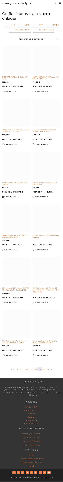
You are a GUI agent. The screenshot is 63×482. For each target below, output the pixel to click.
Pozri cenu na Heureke (12, 86)
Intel (38, 445)
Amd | (33, 445)
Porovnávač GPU (31, 410)
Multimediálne (43, 30)
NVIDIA (23, 25)
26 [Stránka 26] (27, 369)
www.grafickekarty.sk (16, 3)
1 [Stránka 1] (14, 369)
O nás (31, 455)
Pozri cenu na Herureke (44, 298)
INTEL (38, 25)
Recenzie (31, 417)
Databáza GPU (31, 407)
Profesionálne (20, 30)
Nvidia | (26, 445)
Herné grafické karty (31, 434)
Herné (52, 25)
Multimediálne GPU (31, 441)
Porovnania (31, 420)
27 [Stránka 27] (31, 369)
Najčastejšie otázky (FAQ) (31, 462)
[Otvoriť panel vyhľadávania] (55, 3)
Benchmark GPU (31, 423)
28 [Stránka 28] (35, 369)
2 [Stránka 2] (17, 369)
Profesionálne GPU (31, 437)
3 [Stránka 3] (20, 369)
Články (31, 414)
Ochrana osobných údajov (32, 459)
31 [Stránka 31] (48, 369)
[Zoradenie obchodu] (39, 39)
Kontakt (31, 466)
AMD (9, 25)
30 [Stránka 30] (44, 369)
